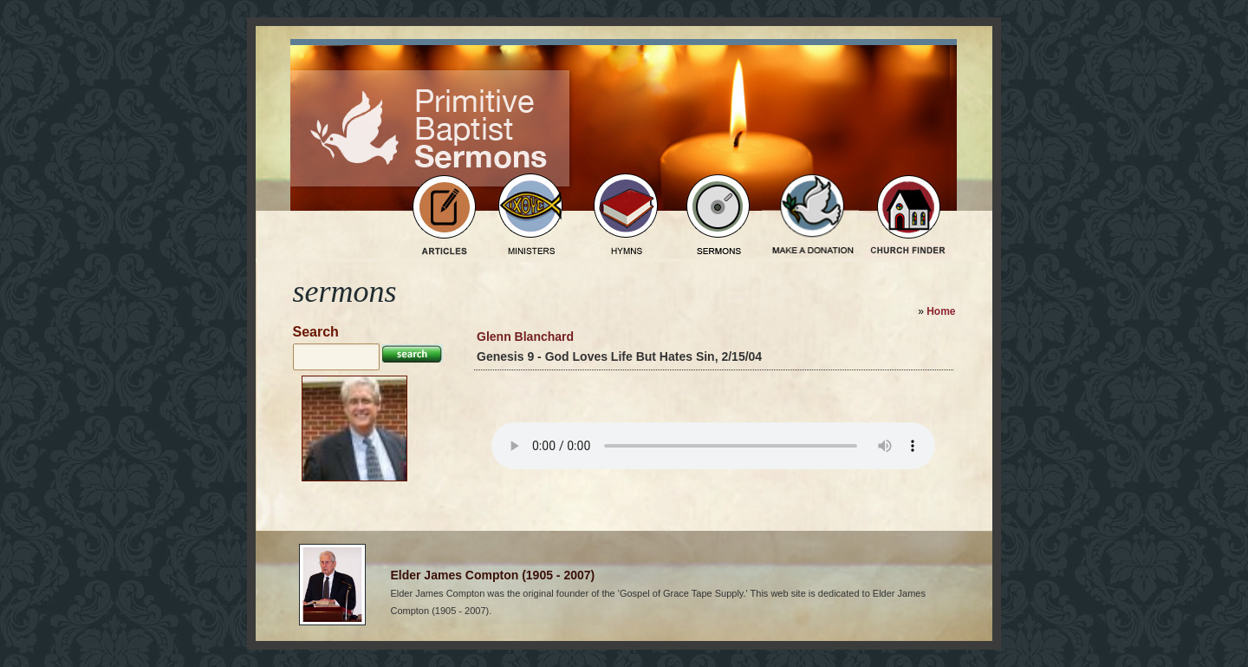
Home (940, 311)
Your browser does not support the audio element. (713, 445)
